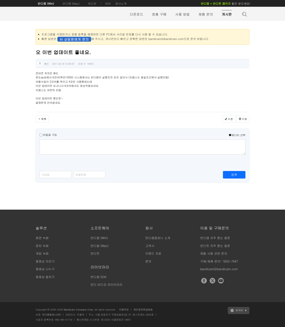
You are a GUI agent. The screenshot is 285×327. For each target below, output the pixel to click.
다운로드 (136, 14)
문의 (148, 261)
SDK (108, 3)
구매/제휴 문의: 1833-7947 (219, 261)
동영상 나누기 (45, 269)
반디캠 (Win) (46, 3)
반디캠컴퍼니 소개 (157, 238)
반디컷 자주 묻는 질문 (215, 246)
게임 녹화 (42, 253)
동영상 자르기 (45, 261)
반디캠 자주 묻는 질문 (215, 238)
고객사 (149, 246)
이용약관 (124, 309)
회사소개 (121, 3)
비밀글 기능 (50, 134)
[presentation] (68, 163)
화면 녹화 (42, 238)
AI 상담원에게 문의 (74, 39)
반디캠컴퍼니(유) (51, 314)
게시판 (227, 14)
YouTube (221, 281)
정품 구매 (159, 14)
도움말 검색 (244, 14)
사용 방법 (182, 14)
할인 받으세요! (225, 3)
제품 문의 (205, 14)
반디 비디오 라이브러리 (107, 284)
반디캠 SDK (98, 277)
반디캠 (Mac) (71, 3)
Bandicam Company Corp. (79, 309)
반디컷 (92, 3)
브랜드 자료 (153, 253)
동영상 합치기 (45, 277)
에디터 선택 (237, 135)
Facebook (204, 281)
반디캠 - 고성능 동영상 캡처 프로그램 (56, 14)
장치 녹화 (42, 246)
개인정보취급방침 (143, 309)
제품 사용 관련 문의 (213, 253)
